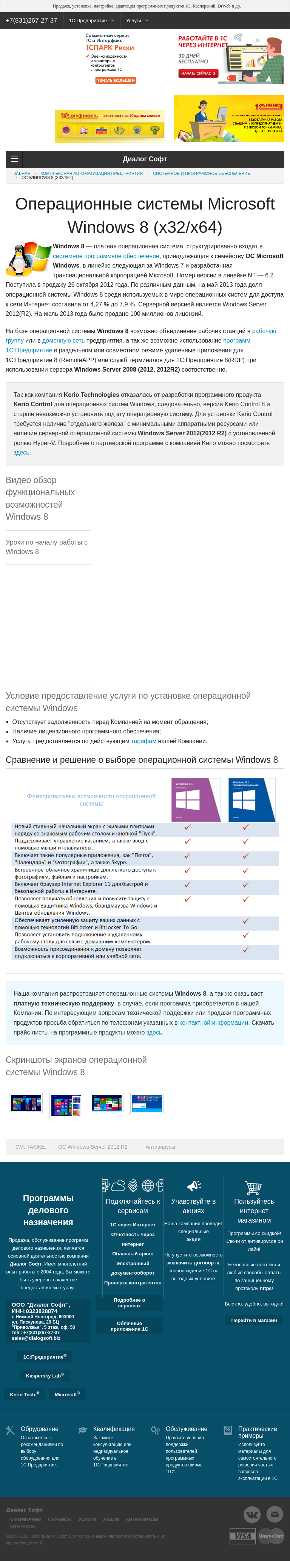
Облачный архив (132, 1253)
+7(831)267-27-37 (31, 20)
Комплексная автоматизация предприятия (92, 173)
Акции (111, 1519)
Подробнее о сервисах (129, 1302)
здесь (21, 452)
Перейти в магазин (254, 1320)
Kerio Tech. (25, 1394)
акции (194, 1239)
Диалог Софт (26, 1264)
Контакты (22, 1526)
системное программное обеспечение (106, 256)
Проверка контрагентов (133, 1283)
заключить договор (190, 1263)
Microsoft (67, 1394)
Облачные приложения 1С (129, 1326)
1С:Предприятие (88, 20)
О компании (26, 1519)
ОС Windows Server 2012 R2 (93, 1147)
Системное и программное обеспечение (201, 173)
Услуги (133, 20)
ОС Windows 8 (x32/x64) (47, 177)
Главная (20, 173)
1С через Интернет (133, 1224)
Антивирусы (160, 1147)
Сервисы (60, 1519)
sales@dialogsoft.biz (36, 1338)
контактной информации (213, 1022)
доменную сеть (63, 340)
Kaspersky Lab (45, 1375)
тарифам (143, 741)
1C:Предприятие (45, 1356)
